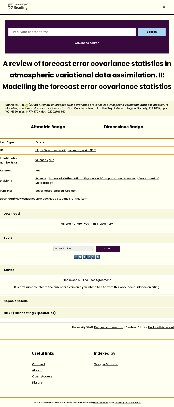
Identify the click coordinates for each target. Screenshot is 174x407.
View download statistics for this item (61, 199)
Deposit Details (16, 301)
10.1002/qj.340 (56, 112)
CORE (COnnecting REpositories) (30, 313)
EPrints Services (100, 402)
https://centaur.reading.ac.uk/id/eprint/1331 (65, 150)
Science (40, 179)
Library (37, 382)
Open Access (42, 376)
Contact (38, 364)
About (37, 370)
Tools (8, 237)
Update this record (161, 327)
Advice (9, 270)
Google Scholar (106, 364)
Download (12, 213)
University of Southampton (128, 402)
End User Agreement (97, 280)
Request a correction (108, 327)
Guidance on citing (146, 287)
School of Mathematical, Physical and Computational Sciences (92, 179)
